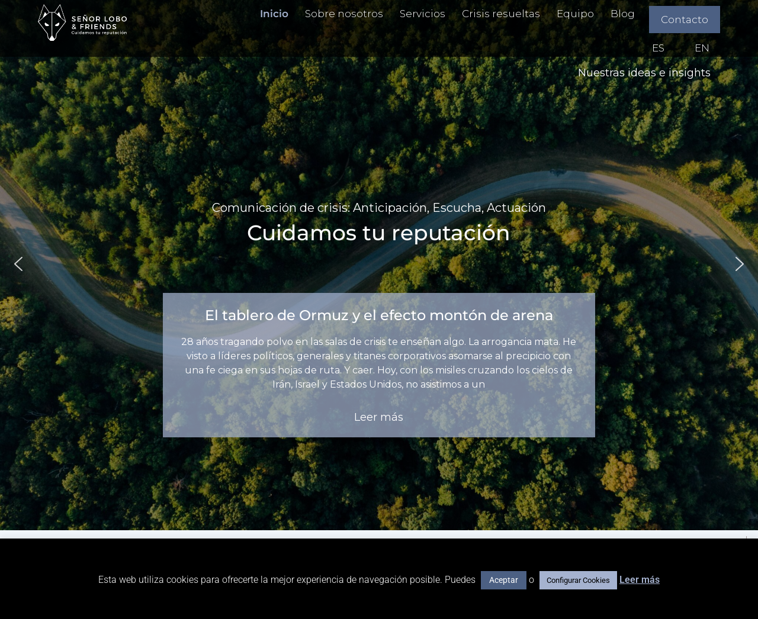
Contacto (684, 19)
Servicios (422, 14)
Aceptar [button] (503, 580)
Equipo (575, 14)
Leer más (639, 579)
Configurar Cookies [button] (578, 580)
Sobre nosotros (344, 14)
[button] (18, 263)
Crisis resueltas (501, 14)
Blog (623, 14)
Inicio (274, 14)
